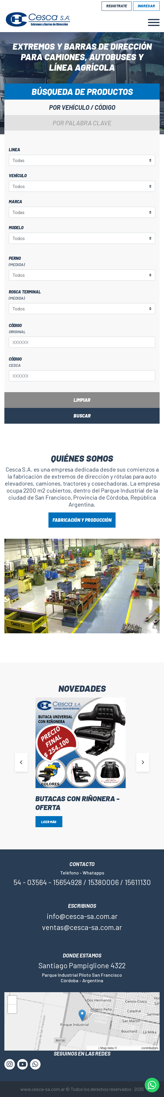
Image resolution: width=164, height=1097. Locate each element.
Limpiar (82, 400)
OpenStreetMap (129, 1048)
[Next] (142, 762)
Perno (82, 261)
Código (82, 329)
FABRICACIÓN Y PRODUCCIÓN (82, 520)
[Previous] (21, 762)
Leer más (48, 822)
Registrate (116, 6)
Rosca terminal (82, 295)
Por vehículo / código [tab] (82, 107)
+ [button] (12, 1000)
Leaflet (93, 1048)
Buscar (82, 415)
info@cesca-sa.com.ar (82, 916)
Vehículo (18, 175)
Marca (15, 201)
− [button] (12, 1009)
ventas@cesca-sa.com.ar (82, 927)
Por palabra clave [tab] (82, 122)
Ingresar (146, 6)
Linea (14, 149)
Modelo (16, 227)
